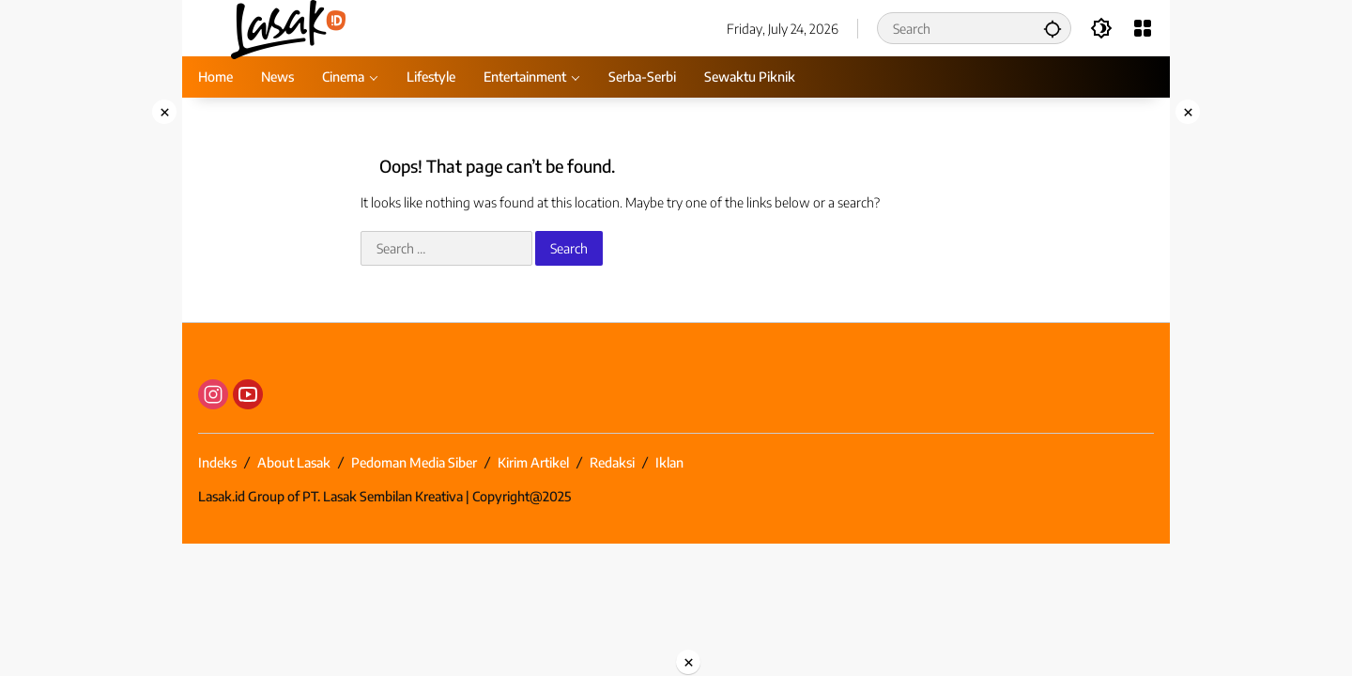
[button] (1052, 28)
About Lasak (293, 462)
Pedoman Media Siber (414, 462)
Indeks (217, 462)
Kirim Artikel (533, 462)
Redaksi (612, 462)
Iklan (669, 462)
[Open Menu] (1142, 28)
